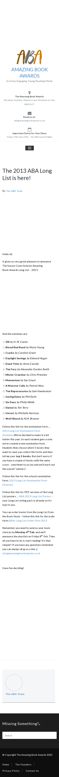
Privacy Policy (11, 770)
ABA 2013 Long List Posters (35, 496)
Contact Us (32, 770)
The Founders (23, 764)
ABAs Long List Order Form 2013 (28, 520)
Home (5, 764)
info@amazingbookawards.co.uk (21, 553)
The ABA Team (14, 191)
